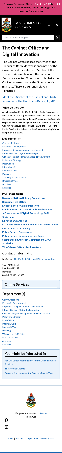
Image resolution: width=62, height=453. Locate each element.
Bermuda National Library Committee (23, 198)
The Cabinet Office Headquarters (21, 247)
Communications (10, 143)
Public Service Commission (17, 232)
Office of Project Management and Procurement (26, 156)
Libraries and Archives (14, 220)
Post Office (8, 163)
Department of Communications (20, 205)
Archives (6, 184)
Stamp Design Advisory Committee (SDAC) (26, 239)
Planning (6, 174)
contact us (42, 413)
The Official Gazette (15, 368)
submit (57, 37)
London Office (9, 170)
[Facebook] (31, 421)
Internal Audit (9, 167)
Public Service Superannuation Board (23, 235)
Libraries (6, 187)
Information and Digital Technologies (20, 153)
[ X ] (58, 4)
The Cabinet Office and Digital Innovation (34, 259)
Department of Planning (16, 228)
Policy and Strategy (11, 160)
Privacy (20, 438)
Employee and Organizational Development (27, 209)
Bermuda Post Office (14, 201)
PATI (10, 438)
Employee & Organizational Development (22, 149)
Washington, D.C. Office (14, 177)
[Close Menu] (57, 25)
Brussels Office (10, 180)
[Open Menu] (49, 25)
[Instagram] (31, 428)
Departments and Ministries (40, 438)
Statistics (7, 243)
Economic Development (14, 146)
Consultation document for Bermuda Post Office (29, 373)
